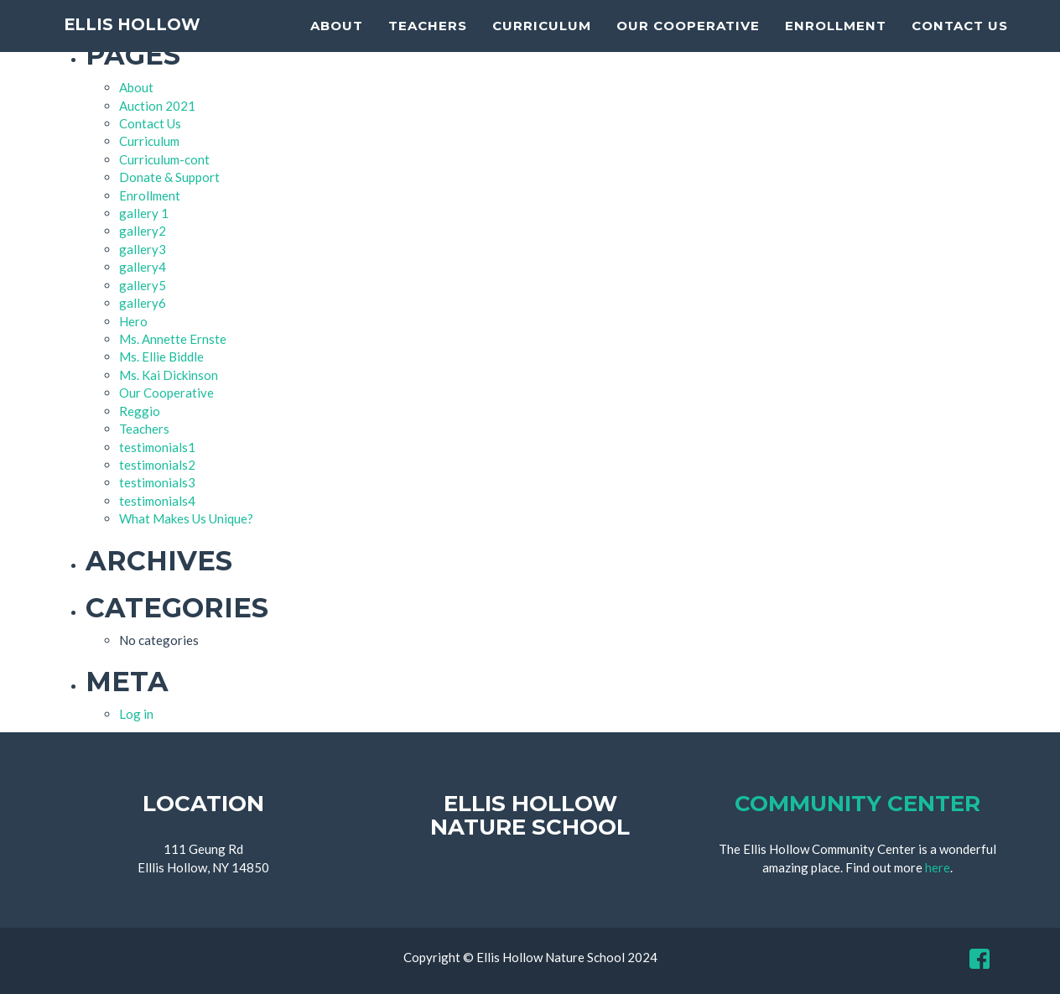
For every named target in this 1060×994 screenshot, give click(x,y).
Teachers (427, 47)
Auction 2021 (157, 105)
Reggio (139, 411)
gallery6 (142, 302)
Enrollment (835, 47)
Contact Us (960, 47)
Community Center (857, 803)
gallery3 (142, 249)
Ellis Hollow (150, 49)
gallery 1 (144, 213)
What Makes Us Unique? (186, 518)
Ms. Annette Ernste (172, 338)
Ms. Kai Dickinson (168, 375)
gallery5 (142, 285)
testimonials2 (157, 464)
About (336, 47)
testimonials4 (157, 500)
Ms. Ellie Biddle (161, 356)
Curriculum (541, 47)
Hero (133, 321)
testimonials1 (157, 447)
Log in (136, 713)
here (937, 867)
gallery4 (142, 266)
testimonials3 (157, 482)
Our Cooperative (688, 47)
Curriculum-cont (164, 159)
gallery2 (142, 230)
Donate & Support (169, 177)
